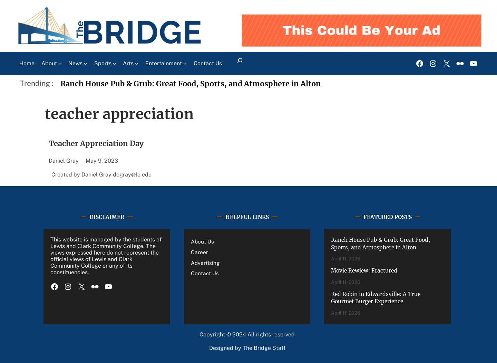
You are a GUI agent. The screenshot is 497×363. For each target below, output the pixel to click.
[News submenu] (85, 63)
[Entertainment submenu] (185, 63)
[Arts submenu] (136, 63)
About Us (202, 241)
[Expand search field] (240, 63)
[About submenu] (60, 63)
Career (199, 252)
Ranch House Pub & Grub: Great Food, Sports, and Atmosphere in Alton (190, 83)
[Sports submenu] (114, 63)
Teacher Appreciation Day (96, 143)
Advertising (205, 263)
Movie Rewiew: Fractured (364, 270)
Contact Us (205, 273)
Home (27, 63)
